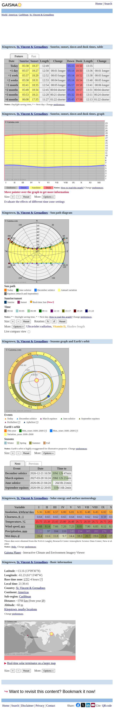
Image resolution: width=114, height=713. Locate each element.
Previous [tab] (34, 463)
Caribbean (25, 596)
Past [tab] (33, 56)
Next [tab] (17, 463)
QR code (107, 705)
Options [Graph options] (48, 197)
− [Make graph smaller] (18, 197)
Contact (50, 705)
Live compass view (15, 331)
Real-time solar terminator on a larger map (31, 663)
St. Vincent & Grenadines (32, 46)
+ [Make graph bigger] (13, 197)
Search (108, 3)
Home (98, 3)
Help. (14, 546)
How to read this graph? (72, 187)
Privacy (39, 705)
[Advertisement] (56, 31)
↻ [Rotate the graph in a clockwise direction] (48, 321)
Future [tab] (19, 56)
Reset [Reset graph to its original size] (26, 197)
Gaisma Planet (12, 552)
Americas (23, 592)
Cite (98, 705)
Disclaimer (27, 705)
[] (19, 422)
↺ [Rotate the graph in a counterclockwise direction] (54, 321)
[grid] (57, 80)
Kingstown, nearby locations (20, 609)
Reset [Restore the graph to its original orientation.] (62, 321)
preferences (59, 104)
